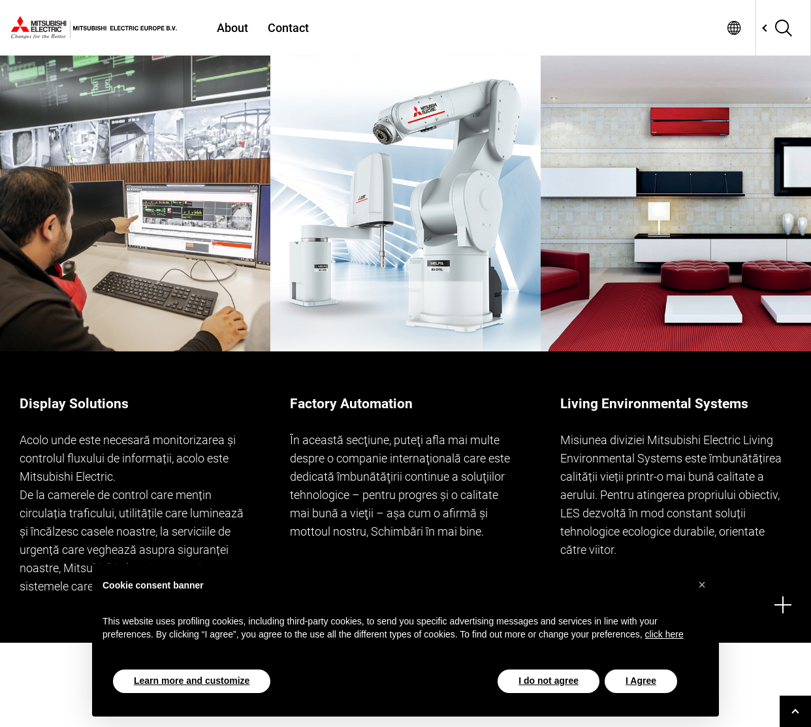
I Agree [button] (641, 680)
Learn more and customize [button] (191, 680)
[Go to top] (795, 711)
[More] (782, 604)
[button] (702, 584)
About (232, 28)
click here (664, 634)
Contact (288, 28)
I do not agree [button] (548, 680)
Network (733, 28)
